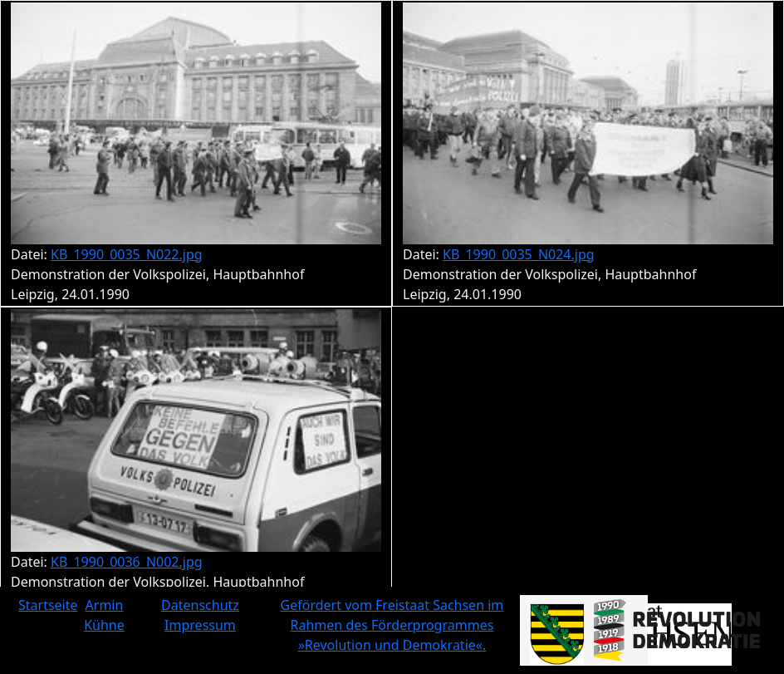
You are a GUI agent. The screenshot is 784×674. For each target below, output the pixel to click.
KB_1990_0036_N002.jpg (127, 562)
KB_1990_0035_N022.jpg (127, 254)
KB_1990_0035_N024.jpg (519, 254)
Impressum (200, 625)
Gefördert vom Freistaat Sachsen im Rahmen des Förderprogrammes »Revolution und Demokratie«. (392, 625)
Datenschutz (200, 605)
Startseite (48, 605)
